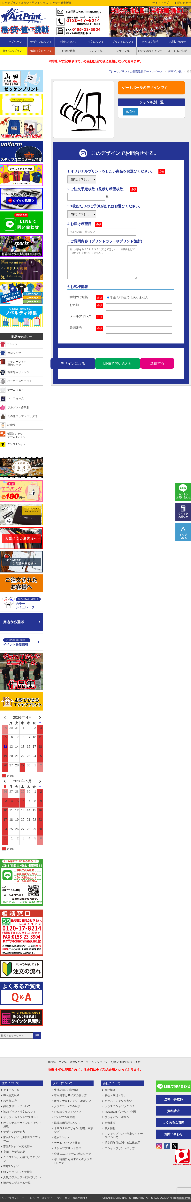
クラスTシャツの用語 (67, 1106)
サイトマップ (160, 2)
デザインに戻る (73, 369)
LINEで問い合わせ (117, 369)
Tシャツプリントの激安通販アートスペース (136, 71)
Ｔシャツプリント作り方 (120, 1148)
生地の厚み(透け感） (67, 1089)
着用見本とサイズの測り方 (70, 1095)
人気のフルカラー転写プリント (22, 1177)
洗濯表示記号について (67, 1122)
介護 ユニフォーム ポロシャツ (72, 1153)
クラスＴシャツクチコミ (120, 1106)
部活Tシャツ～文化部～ (17, 1146)
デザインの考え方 (14, 1131)
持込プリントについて (17, 1106)
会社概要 (110, 1089)
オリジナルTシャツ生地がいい (72, 1100)
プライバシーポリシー (118, 1117)
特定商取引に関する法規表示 (122, 1142)
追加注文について (41, 50)
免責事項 (110, 1122)
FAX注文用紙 (11, 1095)
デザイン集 (123, 50)
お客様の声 (10, 1100)
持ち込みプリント (14, 50)
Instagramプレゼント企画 (120, 1111)
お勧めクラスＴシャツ (67, 1111)
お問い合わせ (183, 2)
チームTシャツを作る (67, 1142)
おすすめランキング (150, 50)
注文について (96, 41)
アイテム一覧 (11, 1089)
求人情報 (110, 1128)
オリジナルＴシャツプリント (21, 1117)
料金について (68, 41)
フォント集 (96, 50)
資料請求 (173, 1111)
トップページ (14, 41)
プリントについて (123, 41)
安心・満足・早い (115, 1095)
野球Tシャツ (11, 1166)
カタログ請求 (150, 41)
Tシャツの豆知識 (64, 1117)
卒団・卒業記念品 (14, 1151)
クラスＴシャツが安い (118, 1100)
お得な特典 (68, 50)
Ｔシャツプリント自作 (67, 1148)
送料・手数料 (173, 1099)
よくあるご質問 (173, 1122)
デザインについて (41, 41)
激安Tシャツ (61, 1137)
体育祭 (130, 112)
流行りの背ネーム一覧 (17, 1182)
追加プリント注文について (19, 1111)
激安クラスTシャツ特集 (17, 1171)
